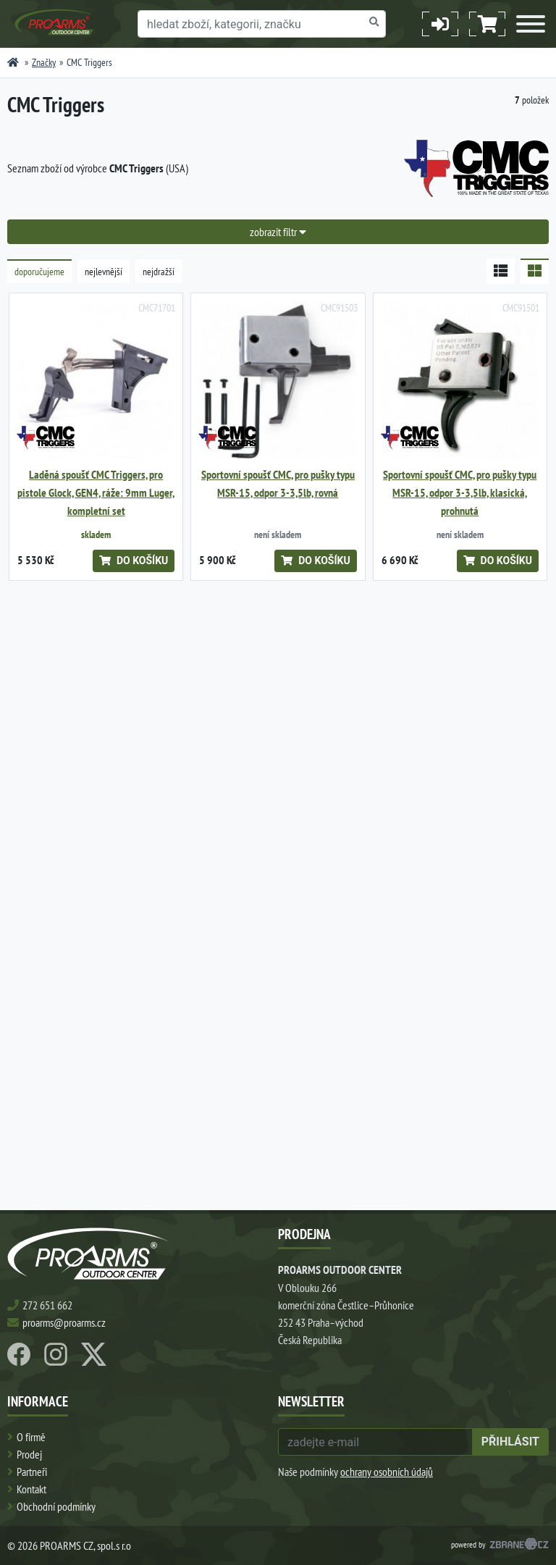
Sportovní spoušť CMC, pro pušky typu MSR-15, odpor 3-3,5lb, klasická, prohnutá (459, 493)
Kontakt (31, 1489)
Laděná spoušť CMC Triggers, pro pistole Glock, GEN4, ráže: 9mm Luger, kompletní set (95, 493)
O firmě (31, 1437)
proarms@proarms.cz (64, 1322)
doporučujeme (39, 271)
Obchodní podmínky (56, 1506)
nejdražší (158, 271)
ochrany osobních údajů (386, 1471)
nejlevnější (103, 271)
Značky (44, 62)
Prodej (29, 1454)
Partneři (32, 1471)
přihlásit (510, 1441)
